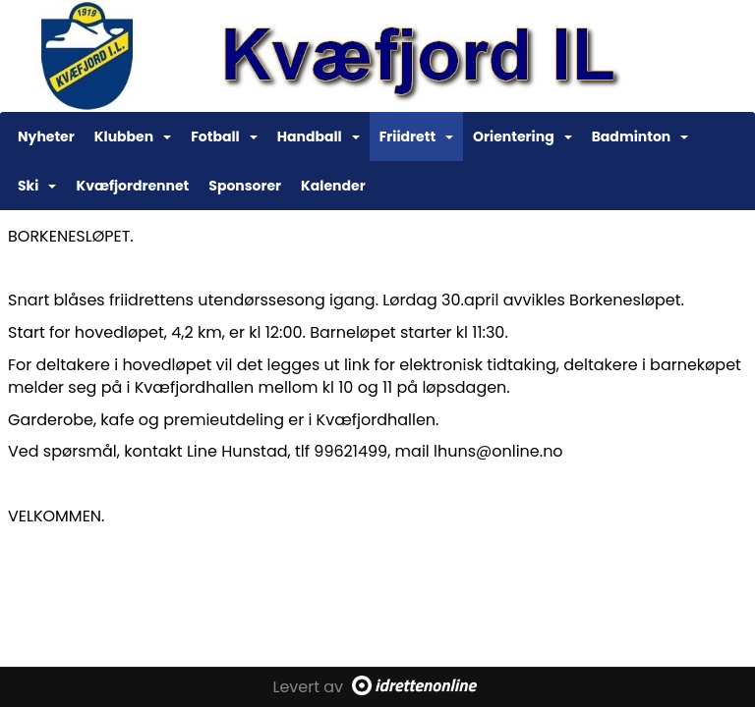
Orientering (522, 136)
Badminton (640, 136)
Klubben (132, 136)
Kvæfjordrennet (132, 185)
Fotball (224, 136)
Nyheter (46, 136)
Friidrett (416, 136)
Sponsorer (244, 185)
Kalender (333, 185)
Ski (37, 185)
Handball (318, 136)
